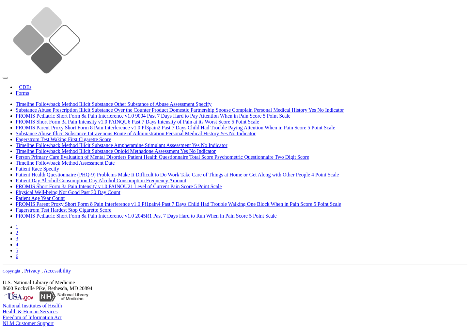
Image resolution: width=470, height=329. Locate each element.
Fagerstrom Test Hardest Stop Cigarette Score (63, 210)
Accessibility (57, 270)
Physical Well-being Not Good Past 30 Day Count (68, 192)
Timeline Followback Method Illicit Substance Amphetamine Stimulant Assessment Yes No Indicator (121, 145)
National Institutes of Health (32, 305)
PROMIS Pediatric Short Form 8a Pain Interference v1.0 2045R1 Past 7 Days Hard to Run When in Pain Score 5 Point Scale (146, 216)
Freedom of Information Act (32, 317)
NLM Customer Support (28, 323)
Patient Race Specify (37, 169)
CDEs (25, 87)
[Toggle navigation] (5, 78)
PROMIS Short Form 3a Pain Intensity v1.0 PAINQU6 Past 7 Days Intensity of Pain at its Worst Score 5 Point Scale (137, 121)
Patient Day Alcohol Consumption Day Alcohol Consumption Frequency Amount (101, 180)
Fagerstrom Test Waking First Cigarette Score (63, 139)
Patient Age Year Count (40, 198)
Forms (22, 93)
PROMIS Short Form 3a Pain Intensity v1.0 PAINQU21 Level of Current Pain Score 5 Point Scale (119, 186)
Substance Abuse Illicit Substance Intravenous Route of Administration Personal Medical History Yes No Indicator (136, 133)
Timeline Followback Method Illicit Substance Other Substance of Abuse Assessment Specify (114, 104)
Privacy (32, 270)
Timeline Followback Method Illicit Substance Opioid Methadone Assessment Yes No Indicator (116, 151)
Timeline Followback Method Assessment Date (65, 163)
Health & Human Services (30, 311)
